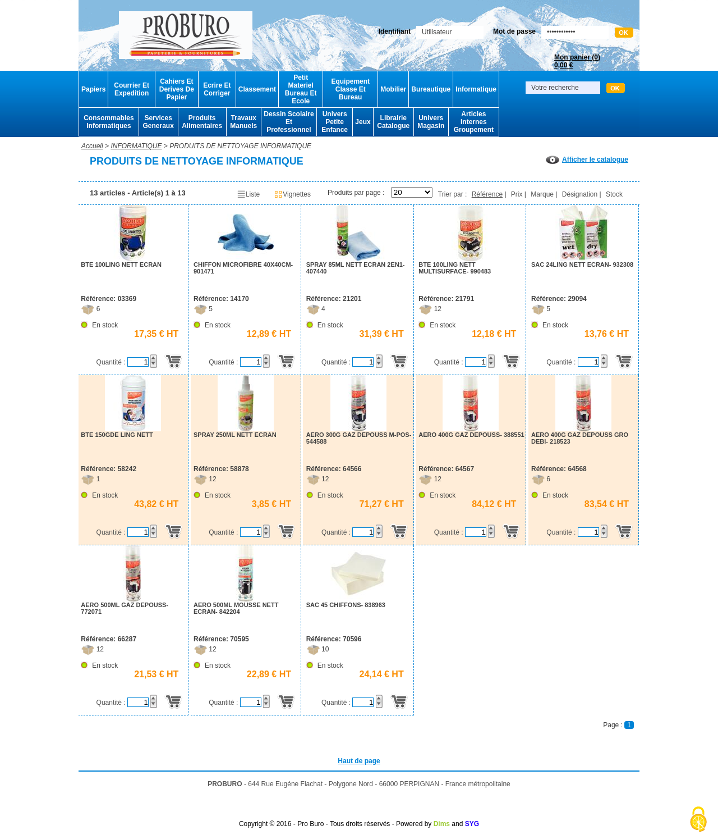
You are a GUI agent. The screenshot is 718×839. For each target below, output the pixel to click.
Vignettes (292, 194)
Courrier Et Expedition (131, 89)
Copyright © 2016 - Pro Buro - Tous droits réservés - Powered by (335, 824)
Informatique (475, 89)
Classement (257, 89)
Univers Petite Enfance (334, 122)
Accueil (92, 146)
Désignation (579, 194)
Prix (517, 194)
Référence (487, 194)
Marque (542, 194)
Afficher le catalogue (587, 159)
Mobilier (393, 89)
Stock (614, 194)
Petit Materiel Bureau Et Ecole (301, 89)
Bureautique (430, 89)
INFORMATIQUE (136, 146)
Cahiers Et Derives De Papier (176, 89)
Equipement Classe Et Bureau (350, 89)
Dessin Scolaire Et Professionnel (289, 122)
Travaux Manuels (243, 122)
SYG (472, 824)
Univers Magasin (430, 122)
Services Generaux (157, 122)
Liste (248, 194)
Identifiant (395, 31)
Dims (442, 824)
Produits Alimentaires (202, 122)
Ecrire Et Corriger (217, 89)
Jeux (362, 122)
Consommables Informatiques (109, 122)
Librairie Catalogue (393, 122)
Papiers (93, 89)
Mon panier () (577, 61)
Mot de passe (514, 31)
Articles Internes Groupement (474, 122)
